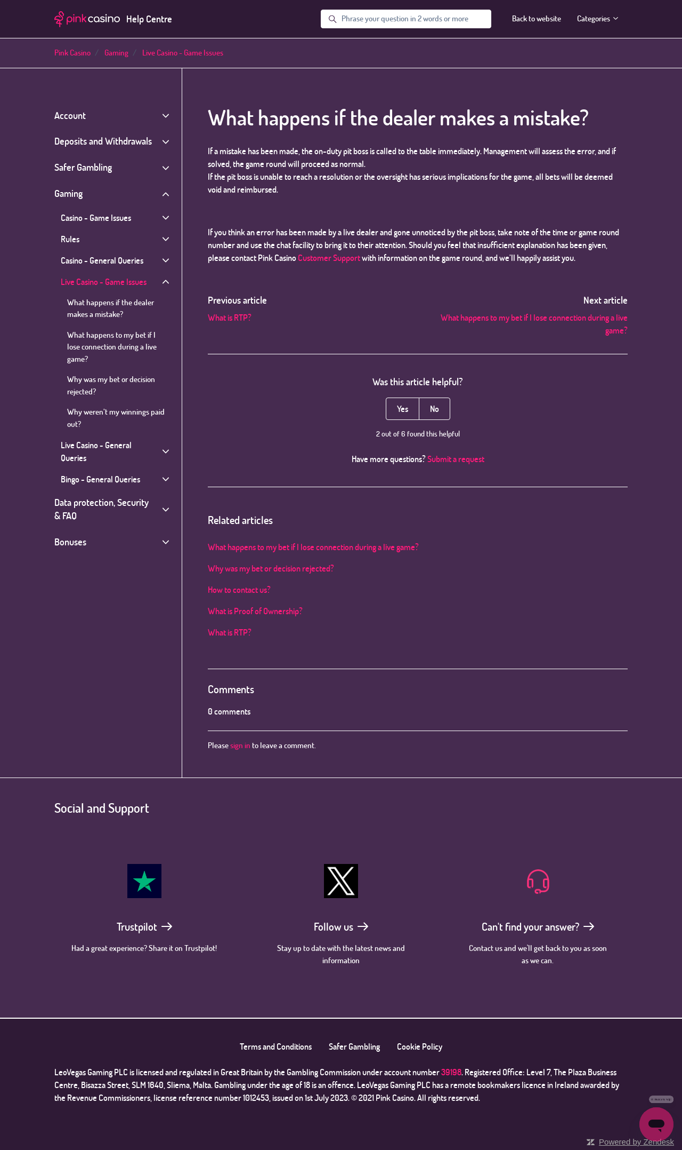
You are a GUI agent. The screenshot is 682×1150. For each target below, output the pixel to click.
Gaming (116, 52)
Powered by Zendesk (636, 1141)
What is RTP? (229, 317)
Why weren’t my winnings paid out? (116, 418)
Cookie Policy (419, 1046)
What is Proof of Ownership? (255, 611)
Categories (598, 18)
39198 (451, 1072)
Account (70, 115)
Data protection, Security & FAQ (101, 509)
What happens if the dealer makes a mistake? (110, 308)
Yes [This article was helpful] (402, 408)
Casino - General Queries (102, 260)
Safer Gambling (83, 167)
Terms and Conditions (276, 1046)
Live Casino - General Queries (96, 451)
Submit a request (455, 459)
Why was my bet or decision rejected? (271, 568)
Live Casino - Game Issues (182, 52)
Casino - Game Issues (96, 217)
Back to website (536, 18)
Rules (70, 239)
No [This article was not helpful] (434, 408)
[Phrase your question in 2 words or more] (406, 19)
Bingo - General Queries (100, 479)
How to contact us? (239, 589)
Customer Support (329, 257)
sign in (240, 745)
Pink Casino (72, 52)
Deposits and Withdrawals (103, 141)
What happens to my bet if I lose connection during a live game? (313, 547)
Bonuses (70, 542)
